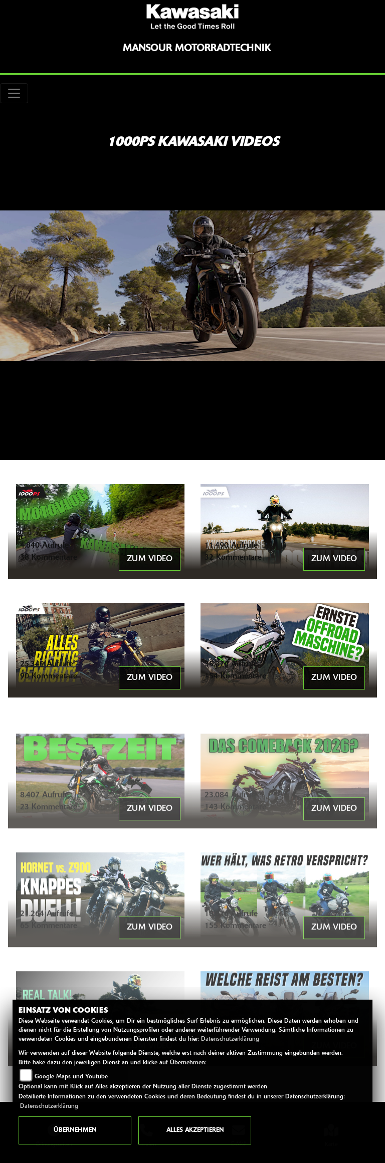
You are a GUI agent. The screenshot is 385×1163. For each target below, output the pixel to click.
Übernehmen (75, 1130)
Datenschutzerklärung (230, 1039)
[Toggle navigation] (14, 93)
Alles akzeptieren (195, 1130)
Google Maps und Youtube (71, 1077)
